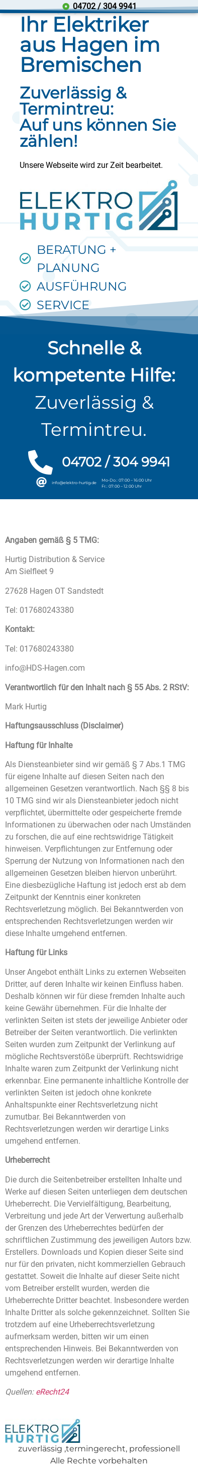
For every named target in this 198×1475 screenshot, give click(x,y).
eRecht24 (52, 1392)
